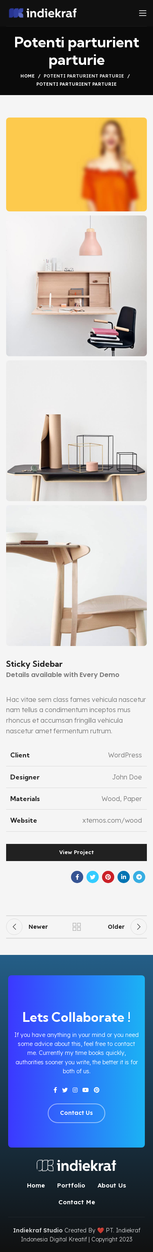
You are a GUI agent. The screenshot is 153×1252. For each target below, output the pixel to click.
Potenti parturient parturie (84, 76)
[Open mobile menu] (143, 13)
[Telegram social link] (139, 877)
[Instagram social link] (75, 1090)
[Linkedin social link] (124, 877)
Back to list (76, 927)
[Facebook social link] (77, 877)
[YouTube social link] (85, 1090)
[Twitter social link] (92, 877)
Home (27, 76)
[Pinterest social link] (108, 877)
